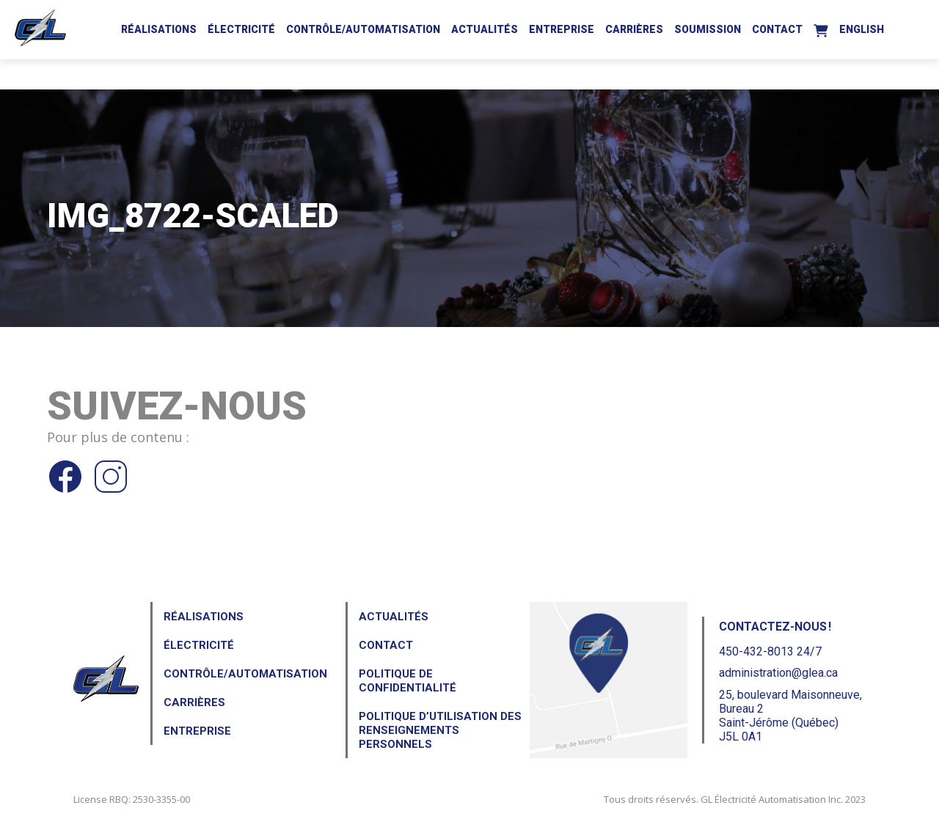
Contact (777, 29)
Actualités (484, 29)
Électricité (241, 29)
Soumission (707, 29)
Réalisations (159, 29)
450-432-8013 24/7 (770, 651)
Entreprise (561, 29)
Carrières (634, 29)
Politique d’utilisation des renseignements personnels (440, 730)
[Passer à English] (861, 27)
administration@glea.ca (778, 673)
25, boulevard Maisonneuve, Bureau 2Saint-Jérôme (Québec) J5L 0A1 (790, 716)
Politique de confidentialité (407, 680)
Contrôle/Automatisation (363, 29)
